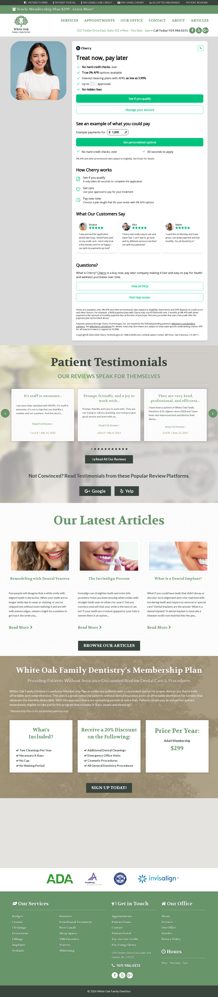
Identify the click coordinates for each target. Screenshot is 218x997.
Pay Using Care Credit (97, 2)
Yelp (127, 491)
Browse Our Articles (109, 645)
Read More (21, 627)
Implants (18, 945)
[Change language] (200, 48)
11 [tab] (126, 449)
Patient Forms (38, 2)
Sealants (18, 951)
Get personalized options (139, 142)
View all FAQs (139, 286)
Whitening (66, 951)
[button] (109, 820)
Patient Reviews (197, 2)
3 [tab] (98, 449)
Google (95, 491)
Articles (200, 20)
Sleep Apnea (68, 933)
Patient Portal (65, 2)
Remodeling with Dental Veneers (39, 578)
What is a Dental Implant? (178, 578)
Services (69, 20)
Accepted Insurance (166, 2)
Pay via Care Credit (125, 939)
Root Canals (67, 927)
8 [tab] (116, 449)
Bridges (17, 916)
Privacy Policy (171, 939)
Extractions (20, 933)
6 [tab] (109, 449)
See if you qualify (140, 99)
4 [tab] (102, 449)
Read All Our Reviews (109, 459)
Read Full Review (42, 424)
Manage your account (139, 110)
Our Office (132, 20)
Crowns (17, 922)
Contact (157, 20)
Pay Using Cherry (132, 2)
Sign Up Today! (109, 787)
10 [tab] (123, 449)
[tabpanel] (42, 415)
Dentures (65, 916)
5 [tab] (105, 449)
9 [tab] (119, 449)
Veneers (64, 945)
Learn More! (82, 9)
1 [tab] (91, 449)
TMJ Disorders (69, 939)
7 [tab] (112, 449)
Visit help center (139, 297)
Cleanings (19, 927)
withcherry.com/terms (100, 326)
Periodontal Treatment (75, 922)
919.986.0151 (178, 30)
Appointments (99, 20)
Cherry (101, 273)
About (178, 20)
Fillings (17, 939)
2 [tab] (95, 449)
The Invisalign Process (109, 578)
